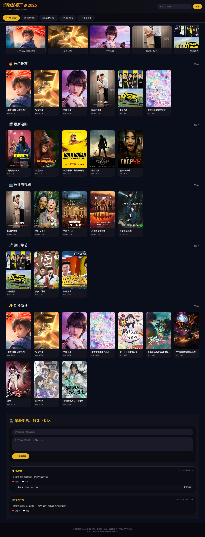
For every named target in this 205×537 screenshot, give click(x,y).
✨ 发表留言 (21, 456)
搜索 (197, 7)
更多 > (196, 64)
